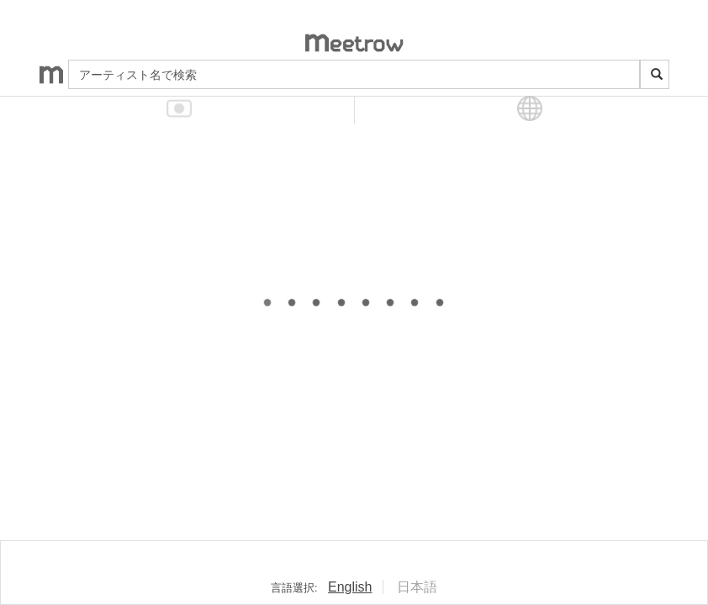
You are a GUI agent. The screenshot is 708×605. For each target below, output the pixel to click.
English (350, 587)
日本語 (417, 587)
